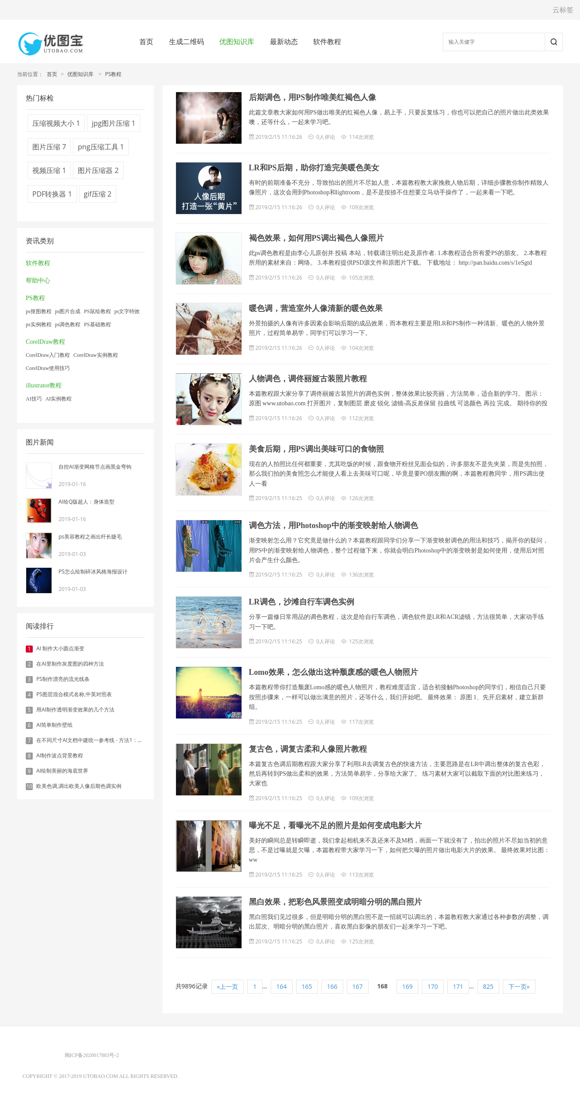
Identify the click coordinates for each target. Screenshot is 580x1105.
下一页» (519, 986)
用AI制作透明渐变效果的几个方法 (75, 709)
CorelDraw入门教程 (48, 355)
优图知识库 (236, 41)
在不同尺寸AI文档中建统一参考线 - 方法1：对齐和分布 (100, 740)
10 (29, 786)
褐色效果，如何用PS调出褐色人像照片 (316, 238)
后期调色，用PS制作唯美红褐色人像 (312, 97)
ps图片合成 (68, 311)
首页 (146, 41)
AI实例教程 (58, 399)
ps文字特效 (127, 311)
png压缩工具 (101, 147)
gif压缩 (97, 194)
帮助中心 (38, 280)
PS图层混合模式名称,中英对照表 (74, 694)
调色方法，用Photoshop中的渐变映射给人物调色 (333, 525)
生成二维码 (186, 41)
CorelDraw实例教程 (95, 355)
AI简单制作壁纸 (54, 725)
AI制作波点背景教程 (59, 755)
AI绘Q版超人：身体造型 (86, 501)
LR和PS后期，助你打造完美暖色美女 (314, 167)
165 (307, 986)
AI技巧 (34, 399)
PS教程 (113, 74)
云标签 (562, 9)
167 (357, 986)
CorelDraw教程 (45, 341)
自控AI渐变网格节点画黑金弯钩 (95, 466)
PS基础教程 (97, 324)
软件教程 (327, 41)
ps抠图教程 (39, 311)
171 (458, 986)
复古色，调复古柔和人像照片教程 (308, 749)
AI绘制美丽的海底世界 (62, 770)
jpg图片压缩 (113, 123)
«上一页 (227, 986)
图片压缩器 (98, 170)
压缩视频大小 (56, 123)
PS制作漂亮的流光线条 (63, 679)
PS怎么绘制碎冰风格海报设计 (93, 571)
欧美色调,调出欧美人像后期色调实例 (78, 786)
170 (433, 986)
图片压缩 (49, 147)
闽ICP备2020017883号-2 (92, 1055)
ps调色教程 (68, 324)
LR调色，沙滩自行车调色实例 (301, 601)
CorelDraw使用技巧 (48, 368)
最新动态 (284, 41)
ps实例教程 (39, 324)
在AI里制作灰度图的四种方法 (70, 663)
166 (332, 986)
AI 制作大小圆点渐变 (60, 648)
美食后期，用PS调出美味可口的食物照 (316, 449)
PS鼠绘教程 (97, 311)
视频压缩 (49, 170)
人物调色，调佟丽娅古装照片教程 (308, 378)
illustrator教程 (44, 385)
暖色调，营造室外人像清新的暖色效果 (316, 308)
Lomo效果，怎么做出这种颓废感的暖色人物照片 (333, 672)
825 (488, 986)
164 (281, 986)
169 (407, 986)
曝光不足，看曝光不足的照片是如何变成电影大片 (335, 825)
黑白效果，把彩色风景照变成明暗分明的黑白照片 (335, 902)
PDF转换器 (52, 194)
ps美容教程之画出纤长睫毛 (90, 536)
